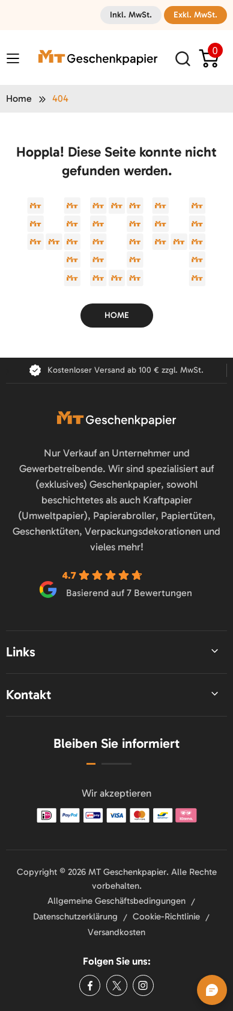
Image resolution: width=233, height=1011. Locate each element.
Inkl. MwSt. (131, 15)
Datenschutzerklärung (75, 916)
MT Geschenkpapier (127, 871)
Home (19, 98)
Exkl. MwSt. (195, 15)
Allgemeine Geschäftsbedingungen (116, 900)
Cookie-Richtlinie (166, 916)
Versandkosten (116, 932)
